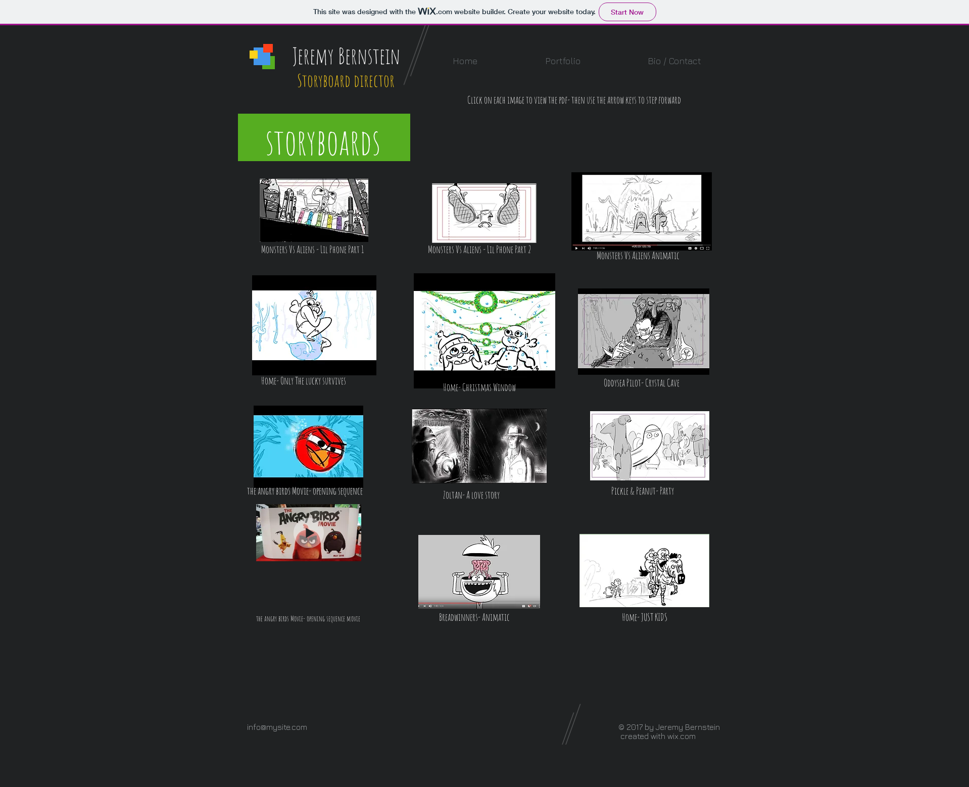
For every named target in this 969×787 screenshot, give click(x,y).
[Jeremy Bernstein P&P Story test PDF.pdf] (650, 446)
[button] (562, 61)
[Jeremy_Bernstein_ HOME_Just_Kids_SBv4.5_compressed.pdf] (644, 571)
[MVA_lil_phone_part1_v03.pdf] (314, 211)
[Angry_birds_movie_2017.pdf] (308, 448)
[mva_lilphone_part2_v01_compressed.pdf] (484, 214)
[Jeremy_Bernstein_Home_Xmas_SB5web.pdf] (484, 332)
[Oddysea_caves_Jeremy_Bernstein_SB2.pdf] (643, 332)
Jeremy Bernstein (346, 55)
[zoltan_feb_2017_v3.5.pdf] (479, 447)
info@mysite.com (277, 726)
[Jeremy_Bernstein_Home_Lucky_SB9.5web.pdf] (314, 326)
